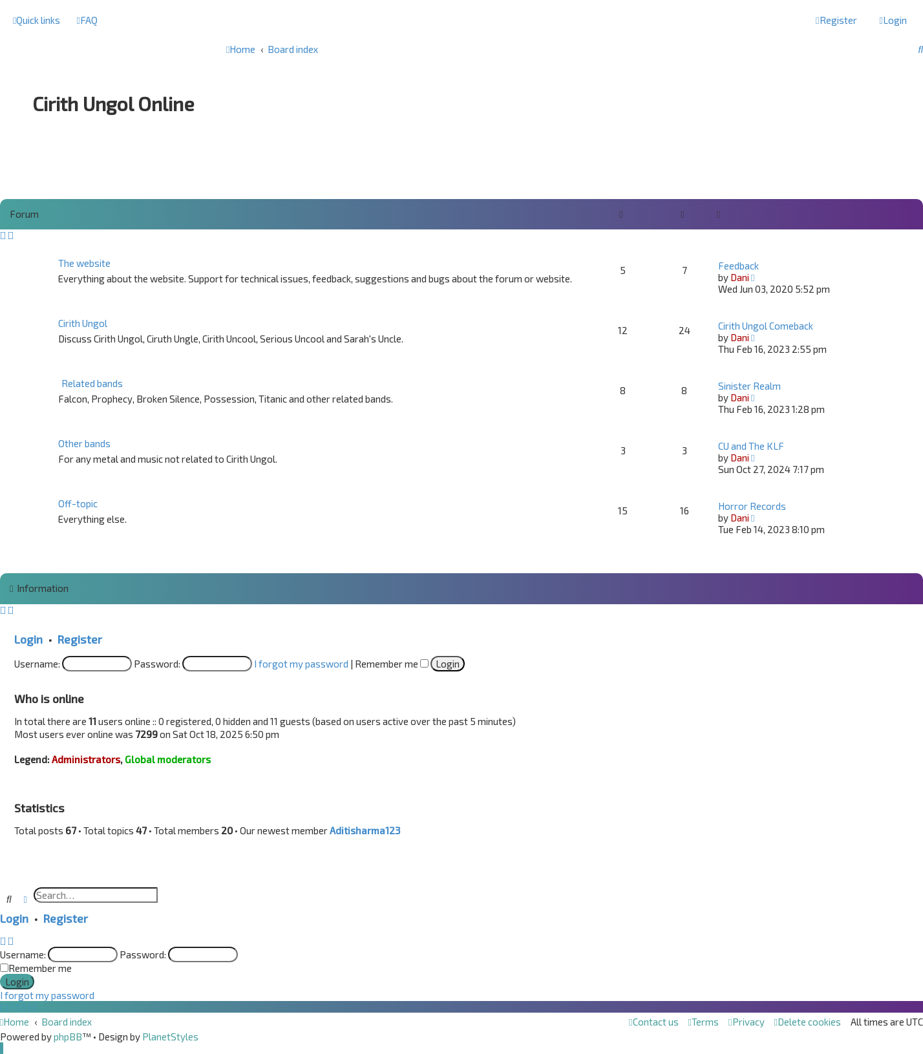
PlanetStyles (170, 1036)
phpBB (68, 1036)
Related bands (92, 383)
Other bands (84, 443)
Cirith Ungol (82, 323)
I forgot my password (301, 663)
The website (84, 263)
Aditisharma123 (365, 830)
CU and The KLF (751, 446)
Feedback (738, 265)
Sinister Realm (749, 386)
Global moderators (168, 759)
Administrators (86, 759)
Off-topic (78, 503)
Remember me (392, 663)
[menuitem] (86, 20)
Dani (739, 277)
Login (28, 639)
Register (80, 639)
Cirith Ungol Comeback (765, 326)
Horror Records (752, 506)
